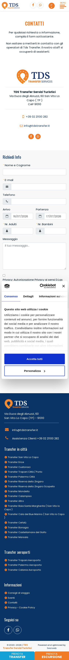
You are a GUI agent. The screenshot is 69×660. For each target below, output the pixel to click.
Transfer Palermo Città (21, 476)
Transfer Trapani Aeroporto (24, 560)
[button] (51, 6)
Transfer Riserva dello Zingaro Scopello (31, 486)
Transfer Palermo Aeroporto (25, 564)
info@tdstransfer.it (34, 126)
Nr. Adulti (10, 224)
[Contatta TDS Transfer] (40, 5)
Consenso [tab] (11, 296)
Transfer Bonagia (18, 527)
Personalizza (34, 370)
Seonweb (51, 648)
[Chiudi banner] (63, 286)
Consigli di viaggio (19, 592)
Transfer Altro (16, 501)
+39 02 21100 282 (34, 117)
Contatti (12, 602)
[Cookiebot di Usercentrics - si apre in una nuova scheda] (41, 286)
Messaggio (10, 239)
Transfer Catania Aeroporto (24, 569)
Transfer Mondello (19, 491)
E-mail (8, 180)
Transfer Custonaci (19, 467)
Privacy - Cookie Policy (21, 607)
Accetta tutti (34, 358)
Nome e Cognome (16, 165)
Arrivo (6, 209)
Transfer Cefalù (17, 522)
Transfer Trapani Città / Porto (25, 471)
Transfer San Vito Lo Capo (23, 457)
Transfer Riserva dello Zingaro (26, 481)
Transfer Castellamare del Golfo (27, 532)
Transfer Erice (16, 462)
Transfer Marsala (18, 537)
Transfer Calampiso (20, 496)
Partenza (42, 209)
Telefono (9, 195)
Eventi (11, 597)
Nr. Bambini (44, 224)
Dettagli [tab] (28, 296)
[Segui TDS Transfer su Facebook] (33, 5)
